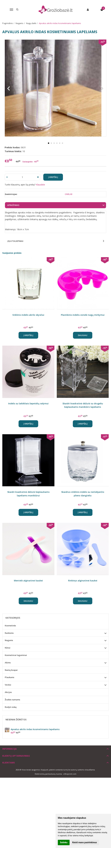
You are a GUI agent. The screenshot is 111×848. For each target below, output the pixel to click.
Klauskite (40, 184)
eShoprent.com (69, 774)
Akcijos (8, 692)
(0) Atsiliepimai (15, 241)
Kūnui (7, 647)
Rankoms (9, 633)
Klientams (8, 762)
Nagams (9, 640)
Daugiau (82, 335)
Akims (8, 662)
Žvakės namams (12, 699)
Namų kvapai (11, 670)
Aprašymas (13, 205)
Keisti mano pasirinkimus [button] (84, 842)
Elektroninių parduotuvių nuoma (48, 774)
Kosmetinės (10, 625)
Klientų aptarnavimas (16, 755)
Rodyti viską (11, 707)
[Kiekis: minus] (7, 177)
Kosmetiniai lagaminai (16, 655)
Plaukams (9, 677)
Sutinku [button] (63, 842)
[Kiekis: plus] (38, 177)
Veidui (8, 684)
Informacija (9, 748)
